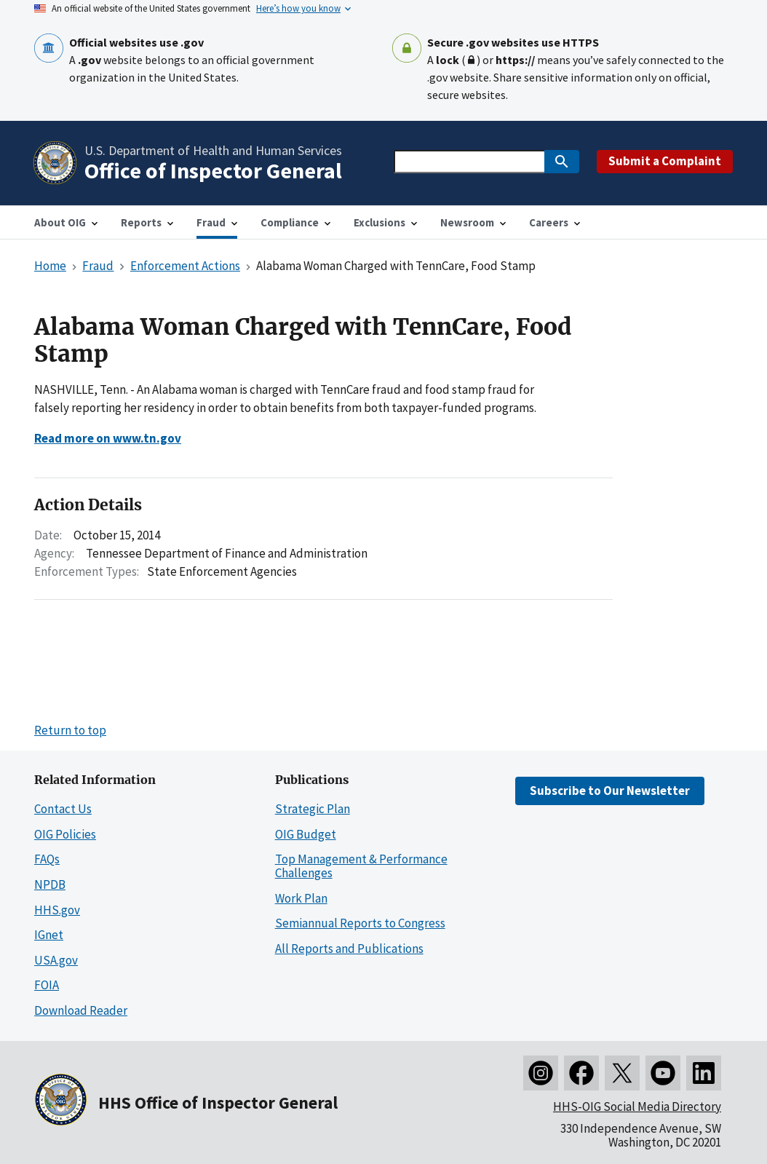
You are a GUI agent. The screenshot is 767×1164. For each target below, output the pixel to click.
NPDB (49, 884)
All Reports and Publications (349, 949)
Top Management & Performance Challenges (361, 866)
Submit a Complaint (664, 161)
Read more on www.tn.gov (107, 438)
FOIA (46, 985)
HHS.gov (57, 910)
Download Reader (80, 1010)
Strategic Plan (312, 809)
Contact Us (63, 809)
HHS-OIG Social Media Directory (637, 1106)
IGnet (48, 935)
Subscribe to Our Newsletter (610, 791)
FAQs (47, 859)
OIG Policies (65, 834)
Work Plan (301, 898)
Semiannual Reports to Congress (360, 923)
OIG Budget (305, 834)
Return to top (70, 730)
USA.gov (56, 960)
